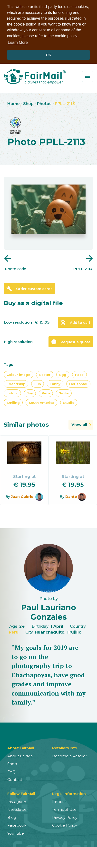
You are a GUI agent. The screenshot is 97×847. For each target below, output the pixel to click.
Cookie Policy (64, 824)
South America (41, 402)
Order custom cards (29, 288)
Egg (62, 374)
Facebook (16, 824)
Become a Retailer (69, 755)
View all (79, 423)
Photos (44, 102)
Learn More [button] (18, 42)
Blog (11, 816)
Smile (63, 392)
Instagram (16, 800)
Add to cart (75, 321)
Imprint (59, 800)
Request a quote (70, 341)
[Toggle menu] (87, 75)
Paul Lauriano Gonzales (48, 611)
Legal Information (69, 792)
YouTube (15, 832)
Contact (14, 778)
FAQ (11, 770)
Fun (37, 383)
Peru (46, 392)
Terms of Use (64, 808)
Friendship (16, 383)
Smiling (13, 402)
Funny (55, 383)
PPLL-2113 (65, 102)
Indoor (12, 392)
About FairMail (20, 755)
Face (79, 374)
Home (13, 102)
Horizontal (78, 383)
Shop (28, 102)
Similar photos (26, 423)
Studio (68, 402)
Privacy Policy (64, 816)
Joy (30, 392)
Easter (44, 374)
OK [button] (48, 55)
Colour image (18, 374)
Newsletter (17, 808)
